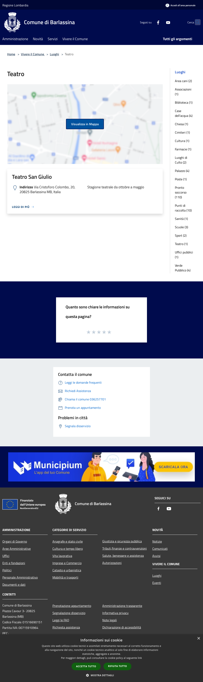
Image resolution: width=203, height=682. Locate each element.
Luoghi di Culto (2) (181, 160)
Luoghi (54, 54)
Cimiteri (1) (182, 132)
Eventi (156, 582)
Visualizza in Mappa (85, 124)
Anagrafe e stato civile (67, 541)
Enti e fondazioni (13, 563)
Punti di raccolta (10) (183, 208)
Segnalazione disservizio (68, 613)
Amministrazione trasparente (122, 605)
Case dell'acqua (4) (183, 113)
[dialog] (101, 658)
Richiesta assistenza (66, 627)
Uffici (5, 555)
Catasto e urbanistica (66, 570)
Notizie (157, 541)
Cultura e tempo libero (67, 548)
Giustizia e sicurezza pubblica (122, 541)
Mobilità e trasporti (65, 577)
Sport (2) (180, 235)
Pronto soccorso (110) (180, 192)
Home (11, 54)
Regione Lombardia (15, 5)
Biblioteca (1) (183, 102)
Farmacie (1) (183, 149)
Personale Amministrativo (20, 577)
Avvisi (156, 555)
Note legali (109, 620)
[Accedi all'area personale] (180, 5)
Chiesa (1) (181, 124)
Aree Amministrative (16, 548)
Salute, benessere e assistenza (123, 555)
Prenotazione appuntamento (71, 605)
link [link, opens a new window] (140, 658)
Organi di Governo (14, 541)
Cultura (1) (182, 140)
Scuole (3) (181, 227)
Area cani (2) (183, 80)
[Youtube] (160, 22)
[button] (101, 675)
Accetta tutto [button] (86, 666)
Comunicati (160, 548)
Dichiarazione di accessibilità (121, 627)
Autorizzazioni (112, 562)
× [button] (198, 638)
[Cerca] (196, 22)
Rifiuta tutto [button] (117, 666)
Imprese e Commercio (67, 563)
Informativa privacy (115, 613)
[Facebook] (150, 22)
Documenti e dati (14, 584)
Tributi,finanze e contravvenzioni (124, 548)
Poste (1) (181, 179)
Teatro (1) (181, 243)
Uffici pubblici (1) (184, 254)
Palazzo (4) (182, 170)
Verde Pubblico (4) (182, 268)
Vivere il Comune (33, 54)
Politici (7, 570)
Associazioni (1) (183, 91)
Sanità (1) (181, 218)
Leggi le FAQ (60, 620)
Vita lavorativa (62, 555)
